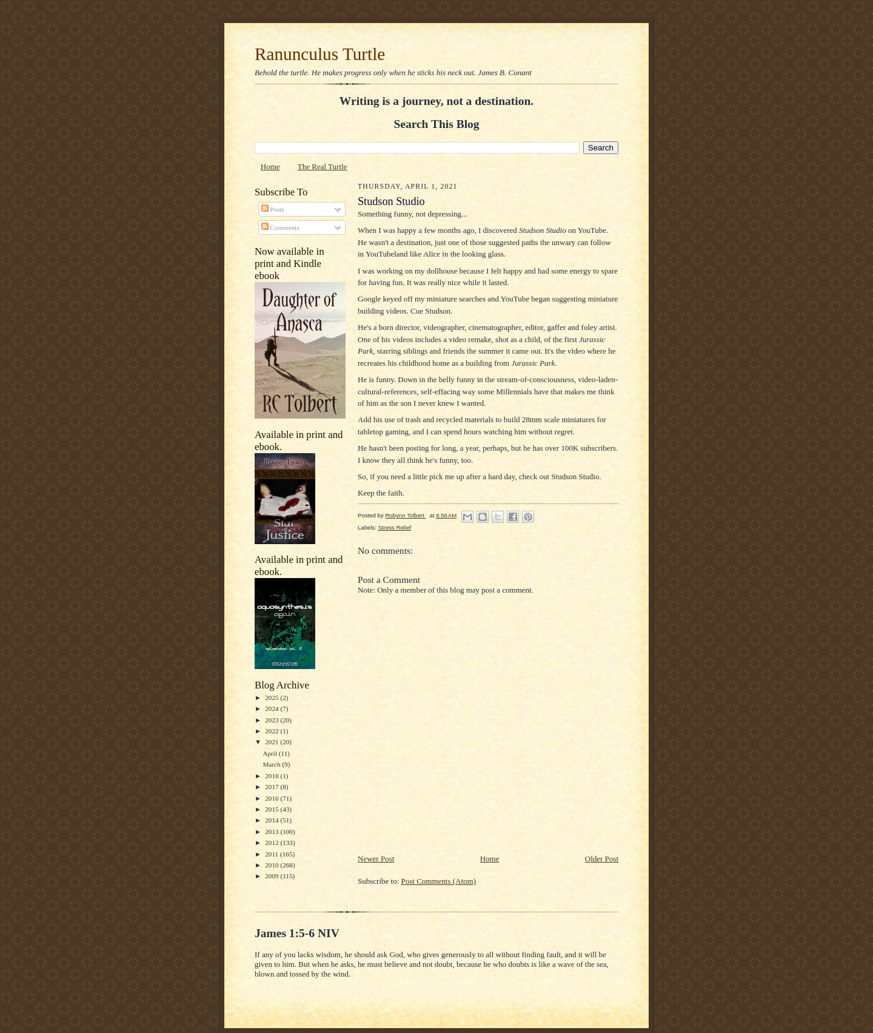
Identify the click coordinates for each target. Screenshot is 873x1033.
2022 (272, 731)
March (272, 764)
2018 (272, 775)
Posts (272, 209)
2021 (272, 741)
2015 (272, 809)
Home (270, 166)
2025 (272, 697)
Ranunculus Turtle (320, 54)
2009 (272, 876)
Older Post (601, 858)
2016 (272, 798)
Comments (280, 227)
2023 (272, 720)
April (270, 753)
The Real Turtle (322, 166)
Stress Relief (394, 527)
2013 (272, 831)
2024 (272, 708)
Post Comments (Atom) (439, 881)
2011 (272, 854)
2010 (272, 865)
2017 (272, 786)
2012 (272, 842)
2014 (272, 820)
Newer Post (376, 858)
